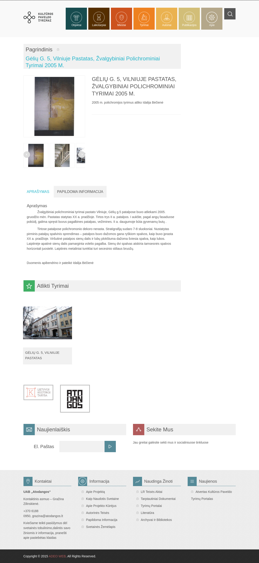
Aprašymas (38, 192)
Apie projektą (95, 492)
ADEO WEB (57, 556)
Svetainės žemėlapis (100, 527)
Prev (26, 154)
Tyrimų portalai (151, 506)
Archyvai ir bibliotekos (156, 520)
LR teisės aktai (151, 492)
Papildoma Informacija (80, 192)
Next (82, 154)
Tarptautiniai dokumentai (158, 499)
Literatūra (147, 513)
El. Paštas (44, 446)
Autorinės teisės (97, 513)
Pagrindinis (39, 49)
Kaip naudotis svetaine (102, 499)
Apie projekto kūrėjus (101, 506)
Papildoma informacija (101, 520)
